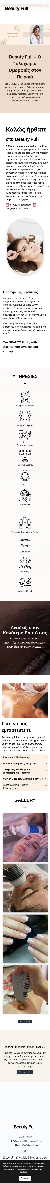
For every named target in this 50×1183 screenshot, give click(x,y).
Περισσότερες (25, 1021)
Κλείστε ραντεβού (25, 1072)
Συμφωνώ (25, 1178)
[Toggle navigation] (43, 5)
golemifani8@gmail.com (27, 1145)
